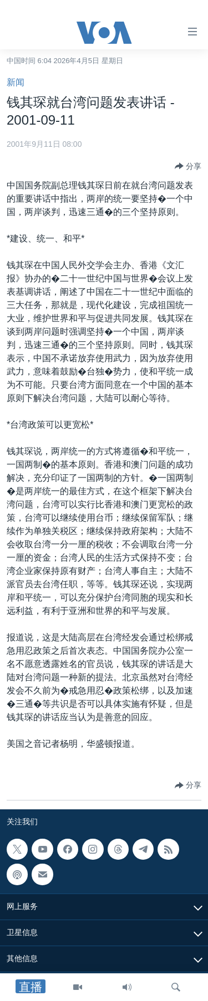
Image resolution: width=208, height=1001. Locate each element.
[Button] (188, 166)
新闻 (15, 82)
